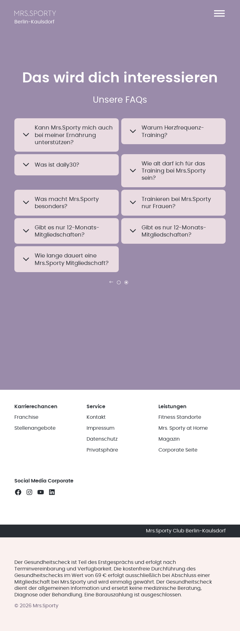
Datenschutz (102, 439)
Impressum (100, 428)
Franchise (26, 417)
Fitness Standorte (179, 417)
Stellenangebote (35, 428)
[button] (219, 13)
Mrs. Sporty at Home (183, 428)
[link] (111, 282)
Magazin (169, 439)
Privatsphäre (102, 450)
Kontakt (96, 417)
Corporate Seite (178, 450)
